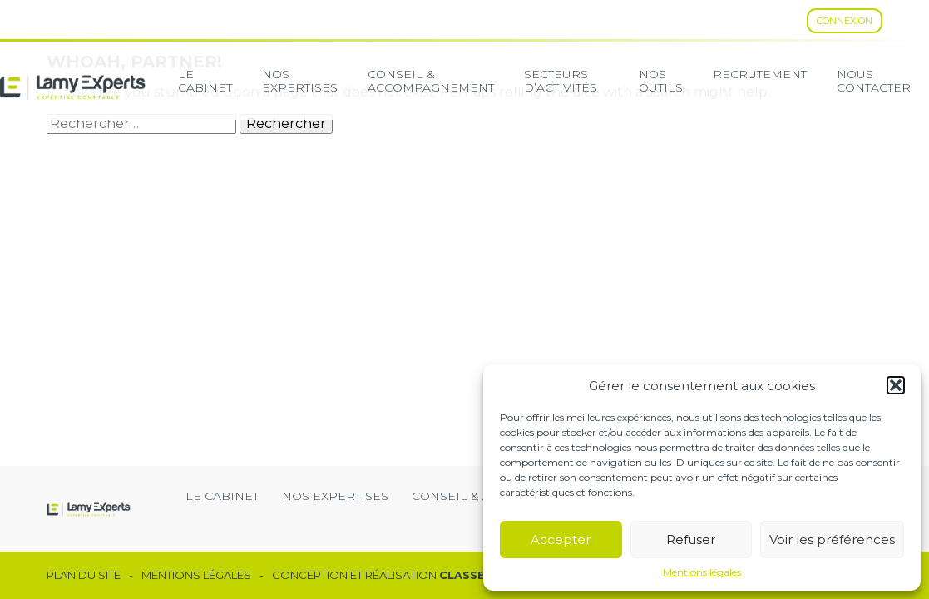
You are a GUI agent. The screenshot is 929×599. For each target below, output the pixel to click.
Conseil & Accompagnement (431, 81)
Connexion (844, 21)
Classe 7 (467, 575)
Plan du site (84, 575)
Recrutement (760, 74)
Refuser (690, 539)
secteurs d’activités (560, 81)
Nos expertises (300, 81)
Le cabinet (205, 81)
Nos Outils (661, 81)
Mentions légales (702, 572)
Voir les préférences (832, 539)
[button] (895, 385)
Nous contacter (874, 81)
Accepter (561, 539)
